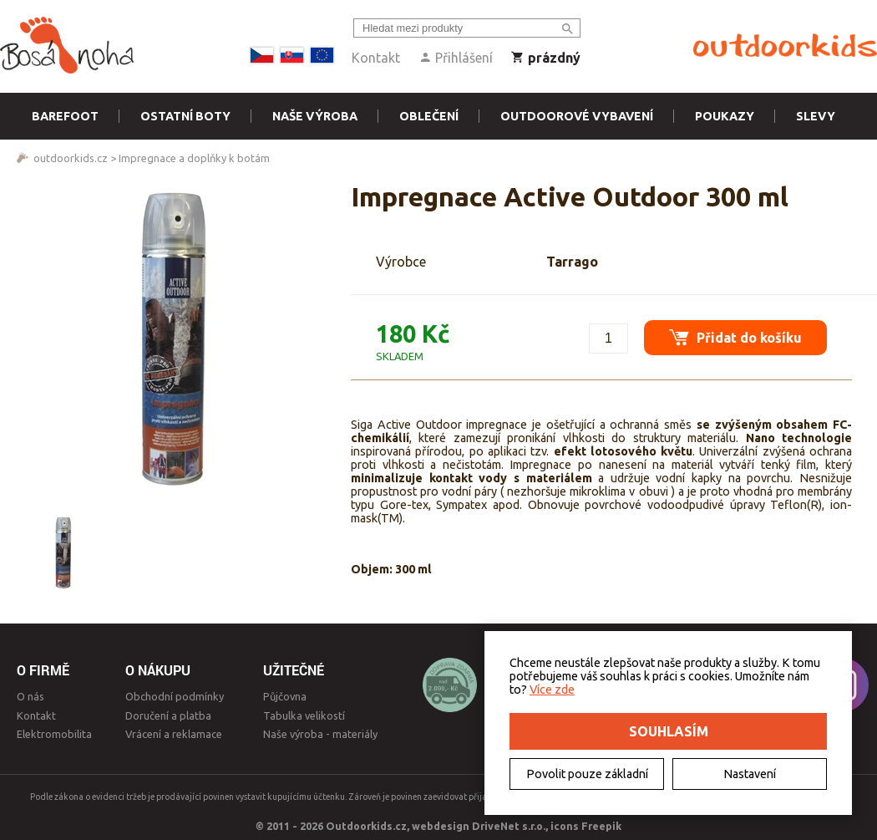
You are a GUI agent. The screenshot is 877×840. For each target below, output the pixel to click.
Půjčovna (285, 696)
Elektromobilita (54, 734)
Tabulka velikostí (304, 715)
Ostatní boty (185, 116)
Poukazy (724, 116)
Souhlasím (668, 731)
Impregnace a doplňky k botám (194, 158)
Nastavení (749, 774)
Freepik (601, 826)
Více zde (552, 689)
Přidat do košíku (735, 337)
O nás (30, 696)
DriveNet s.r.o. (508, 826)
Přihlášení (455, 57)
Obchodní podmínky (174, 696)
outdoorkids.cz (70, 158)
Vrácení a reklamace (173, 734)
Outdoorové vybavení (576, 116)
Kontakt (376, 57)
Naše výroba (314, 116)
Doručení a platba (168, 715)
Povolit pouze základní (587, 774)
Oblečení (429, 116)
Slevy (815, 116)
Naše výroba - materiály (320, 734)
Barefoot (65, 116)
